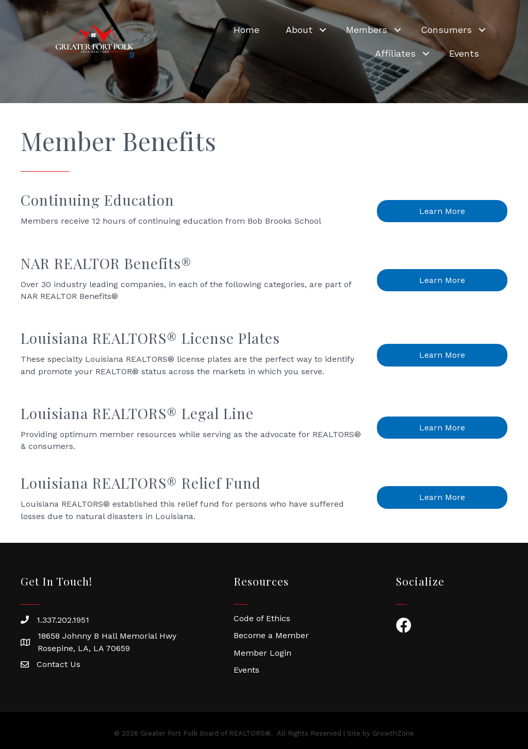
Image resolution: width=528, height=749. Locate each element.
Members (366, 29)
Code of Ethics (262, 618)
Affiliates (395, 53)
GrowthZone (393, 733)
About (299, 29)
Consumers (446, 29)
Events (464, 53)
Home (246, 29)
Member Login (262, 653)
